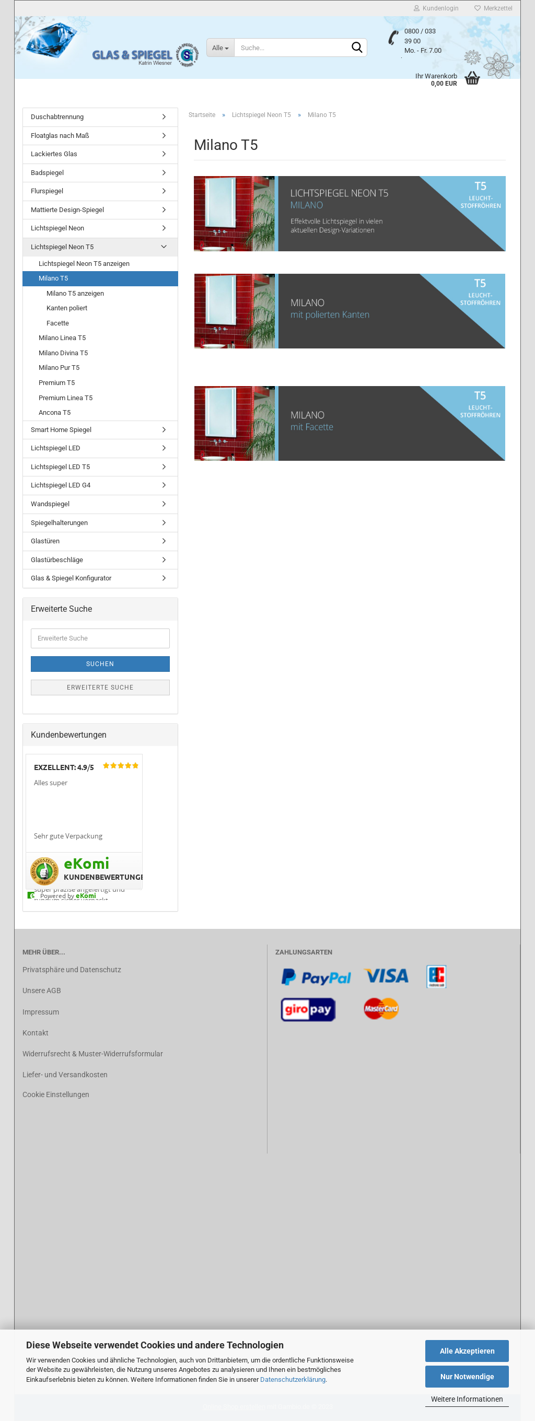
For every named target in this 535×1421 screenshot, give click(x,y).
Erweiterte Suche (100, 687)
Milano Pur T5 (59, 367)
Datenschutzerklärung (292, 1379)
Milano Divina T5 (63, 353)
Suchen (100, 664)
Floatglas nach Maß (60, 135)
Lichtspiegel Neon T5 (62, 247)
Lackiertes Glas (54, 154)
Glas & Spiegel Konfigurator (71, 578)
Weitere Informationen (467, 1399)
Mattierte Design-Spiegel (67, 210)
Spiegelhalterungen (59, 523)
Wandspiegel (50, 504)
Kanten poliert (66, 308)
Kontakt (35, 1033)
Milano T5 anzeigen (75, 293)
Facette (57, 323)
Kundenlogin (436, 8)
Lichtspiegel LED (55, 448)
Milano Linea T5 (62, 338)
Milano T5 (53, 278)
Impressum (40, 1012)
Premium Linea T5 (65, 398)
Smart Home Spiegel (61, 430)
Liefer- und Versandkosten (65, 1074)
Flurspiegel (47, 191)
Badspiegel (47, 173)
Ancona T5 (55, 412)
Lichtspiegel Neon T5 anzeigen (84, 263)
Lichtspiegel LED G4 (60, 485)
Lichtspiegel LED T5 (60, 467)
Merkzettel (493, 8)
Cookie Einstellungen (55, 1094)
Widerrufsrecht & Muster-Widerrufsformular (92, 1054)
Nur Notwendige (467, 1376)
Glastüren (45, 541)
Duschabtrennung (57, 117)
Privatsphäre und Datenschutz (71, 969)
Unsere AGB (41, 990)
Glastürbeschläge (57, 560)
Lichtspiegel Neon (57, 228)
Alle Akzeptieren (467, 1351)
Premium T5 (57, 383)
